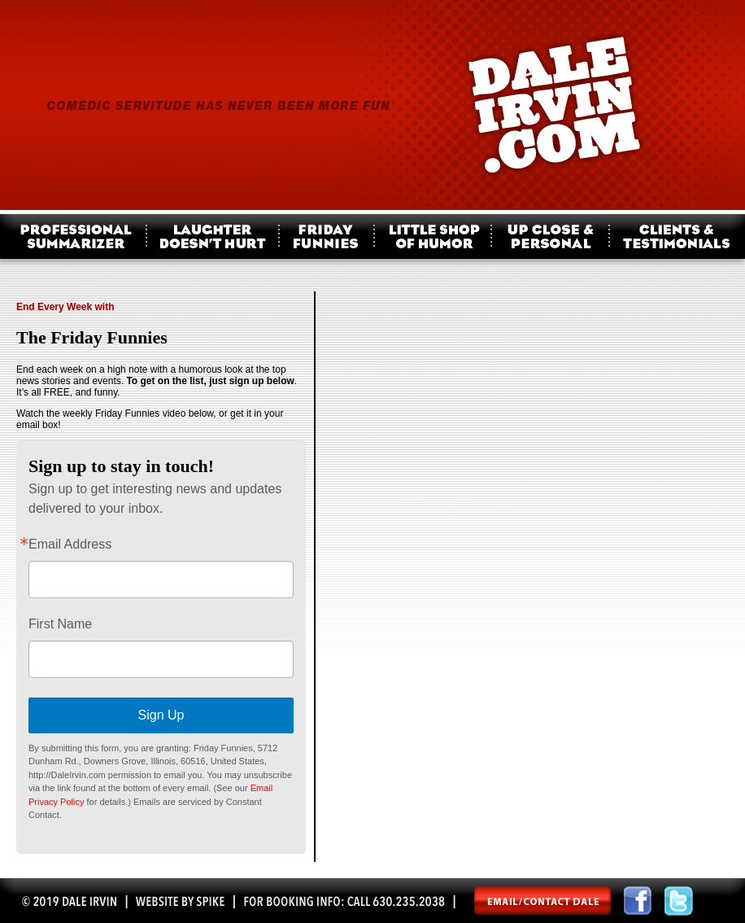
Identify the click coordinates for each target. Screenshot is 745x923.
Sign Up (161, 715)
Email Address (69, 544)
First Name (60, 624)
